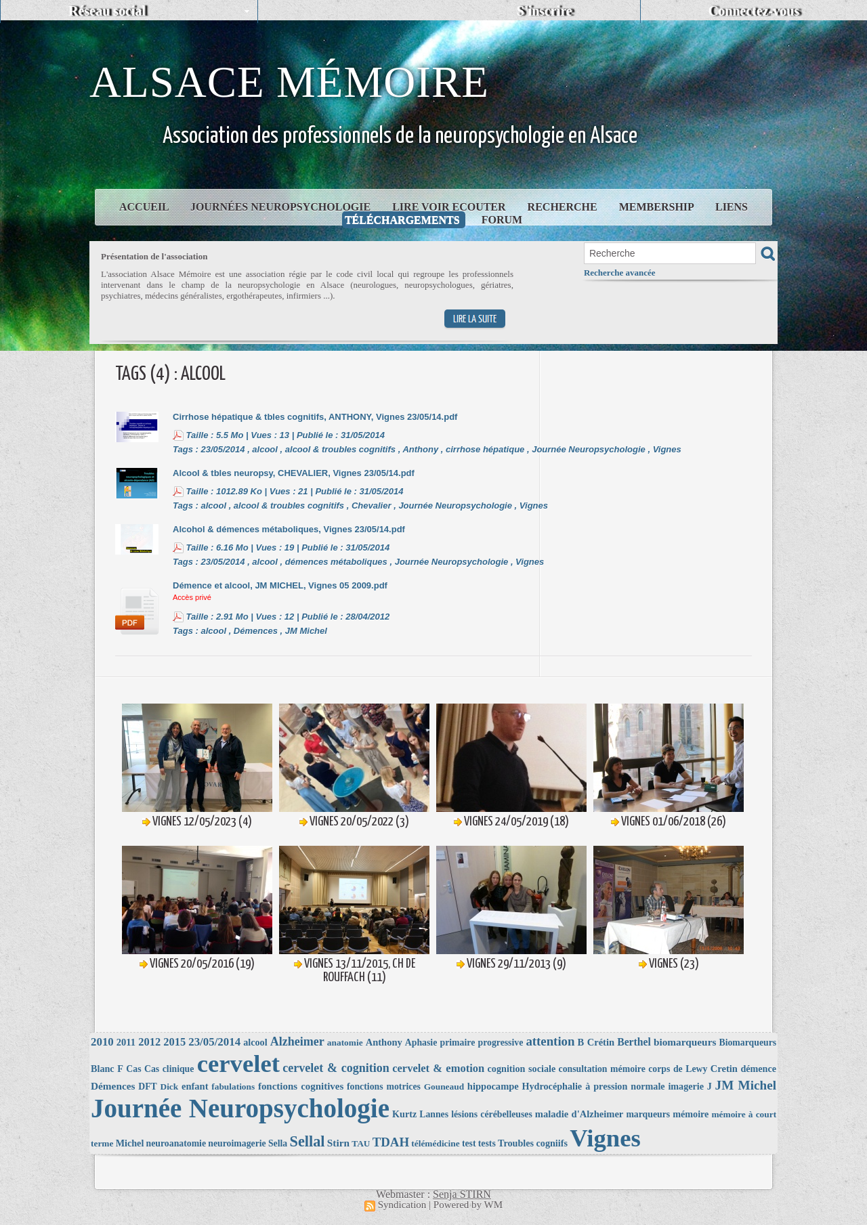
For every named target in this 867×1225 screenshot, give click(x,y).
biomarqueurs (685, 1042)
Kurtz (404, 1114)
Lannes (433, 1114)
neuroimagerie (237, 1143)
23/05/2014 (222, 449)
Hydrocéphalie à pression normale (593, 1086)
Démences (256, 631)
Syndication (402, 1204)
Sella (277, 1143)
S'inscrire (544, 10)
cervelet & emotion (438, 1068)
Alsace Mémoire (289, 82)
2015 (174, 1041)
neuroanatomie (176, 1143)
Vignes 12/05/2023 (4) (202, 821)
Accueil (145, 207)
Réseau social (107, 10)
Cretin (724, 1068)
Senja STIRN (462, 1194)
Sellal (307, 1141)
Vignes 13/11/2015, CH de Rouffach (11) (359, 971)
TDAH (391, 1142)
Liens (731, 207)
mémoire (691, 1114)
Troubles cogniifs (533, 1143)
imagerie (686, 1086)
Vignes (667, 449)
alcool (265, 449)
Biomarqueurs (747, 1042)
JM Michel (306, 631)
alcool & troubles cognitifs (340, 449)
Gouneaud (444, 1086)
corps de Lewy (677, 1069)
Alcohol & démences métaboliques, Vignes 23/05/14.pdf (289, 529)
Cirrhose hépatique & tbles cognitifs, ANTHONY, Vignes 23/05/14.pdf (315, 417)
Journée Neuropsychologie (589, 449)
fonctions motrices (384, 1086)
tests (487, 1143)
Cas (133, 1069)
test (469, 1143)
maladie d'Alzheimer (579, 1114)
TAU (361, 1143)
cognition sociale (522, 1068)
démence (758, 1068)
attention (550, 1041)
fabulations (233, 1086)
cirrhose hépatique (485, 449)
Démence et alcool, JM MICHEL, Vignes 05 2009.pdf (280, 585)
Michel (130, 1143)
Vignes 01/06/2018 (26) (673, 821)
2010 (102, 1041)
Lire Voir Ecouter (450, 207)
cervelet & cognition (335, 1068)
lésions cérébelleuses (491, 1114)
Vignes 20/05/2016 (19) (202, 964)
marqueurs (648, 1114)
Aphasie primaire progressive (464, 1042)
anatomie (345, 1042)
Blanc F (107, 1068)
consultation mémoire (602, 1069)
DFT (147, 1086)
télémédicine (435, 1143)
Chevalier (372, 505)
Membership (657, 207)
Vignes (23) (674, 964)
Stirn (338, 1142)
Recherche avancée (620, 272)
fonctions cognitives (300, 1086)
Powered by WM (468, 1204)
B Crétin (596, 1042)
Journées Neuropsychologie (281, 207)
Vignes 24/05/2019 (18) (516, 821)
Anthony (420, 449)
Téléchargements (404, 219)
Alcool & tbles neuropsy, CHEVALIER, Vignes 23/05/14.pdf (294, 473)
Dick (169, 1086)
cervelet (238, 1063)
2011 (126, 1042)
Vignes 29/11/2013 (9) (516, 964)
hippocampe (493, 1086)
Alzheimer (297, 1041)
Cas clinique (169, 1069)
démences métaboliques (336, 562)
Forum (502, 219)
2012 (149, 1041)
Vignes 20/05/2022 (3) (359, 821)
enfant (195, 1086)
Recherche (564, 207)
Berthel (634, 1042)
